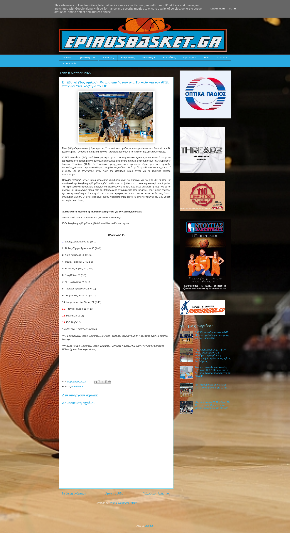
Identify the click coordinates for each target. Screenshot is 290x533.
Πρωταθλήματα (87, 57)
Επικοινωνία (69, 63)
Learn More (217, 8)
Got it (232, 8)
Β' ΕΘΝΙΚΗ (77, 386)
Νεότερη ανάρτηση (74, 493)
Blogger (149, 525)
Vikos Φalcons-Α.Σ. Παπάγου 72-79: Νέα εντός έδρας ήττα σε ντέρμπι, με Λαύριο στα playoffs (212, 405)
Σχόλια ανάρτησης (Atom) (123, 503)
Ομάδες (67, 57)
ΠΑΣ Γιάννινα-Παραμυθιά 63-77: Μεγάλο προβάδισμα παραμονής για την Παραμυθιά (212, 335)
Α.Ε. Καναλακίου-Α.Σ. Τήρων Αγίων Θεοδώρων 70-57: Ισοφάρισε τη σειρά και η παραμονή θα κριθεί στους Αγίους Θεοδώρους (212, 355)
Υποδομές (108, 57)
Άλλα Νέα (222, 57)
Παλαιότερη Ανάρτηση (156, 493)
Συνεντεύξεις (149, 57)
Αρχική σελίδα (114, 493)
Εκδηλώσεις (169, 57)
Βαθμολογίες (128, 57)
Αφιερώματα (189, 57)
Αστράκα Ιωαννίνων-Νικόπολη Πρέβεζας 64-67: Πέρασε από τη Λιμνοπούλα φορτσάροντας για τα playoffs (212, 371)
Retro (206, 57)
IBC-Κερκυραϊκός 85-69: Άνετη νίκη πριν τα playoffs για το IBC (211, 386)
